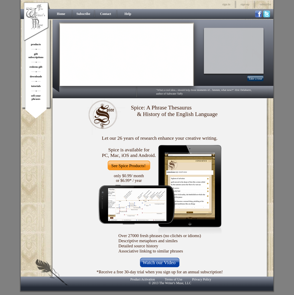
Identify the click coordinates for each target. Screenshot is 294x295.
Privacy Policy (201, 279)
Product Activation (142, 279)
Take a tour (255, 78)
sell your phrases (36, 97)
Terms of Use (173, 279)
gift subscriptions (36, 55)
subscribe (265, 4)
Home (61, 13)
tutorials (36, 86)
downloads (36, 76)
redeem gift (35, 66)
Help (127, 13)
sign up (244, 4)
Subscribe (83, 13)
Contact (105, 13)
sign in (226, 4)
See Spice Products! (128, 165)
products (36, 44)
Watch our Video (159, 262)
